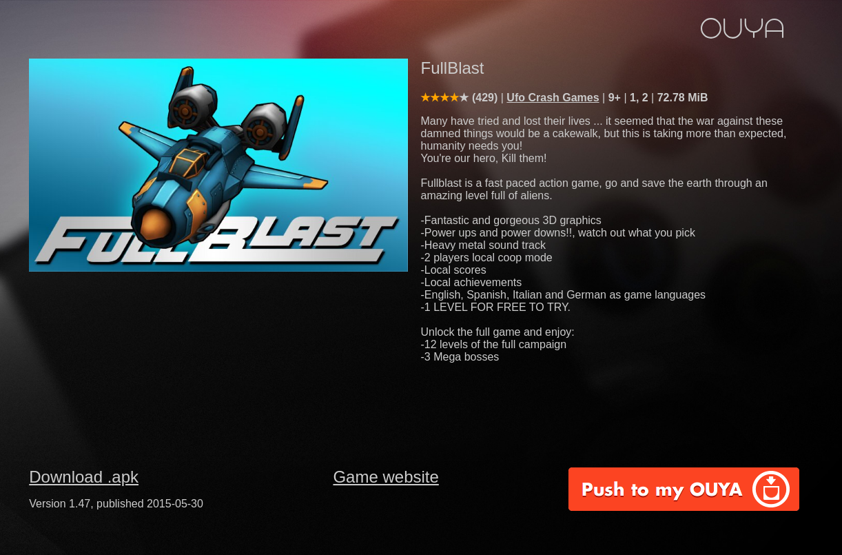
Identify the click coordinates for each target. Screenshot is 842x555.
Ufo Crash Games (552, 97)
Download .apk (83, 476)
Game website (385, 476)
